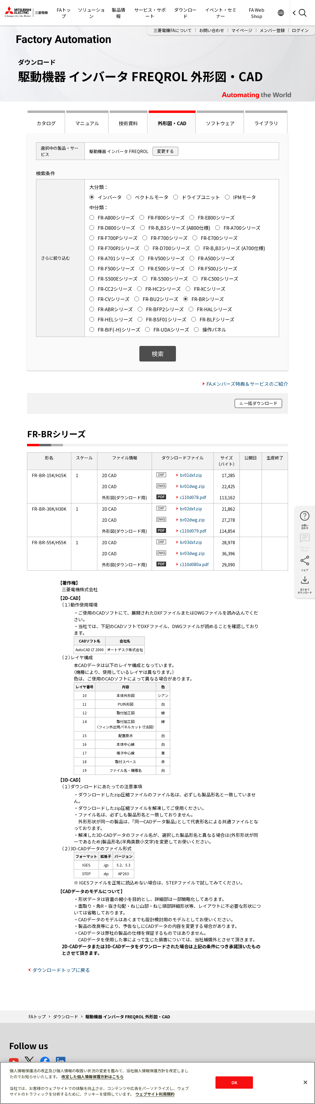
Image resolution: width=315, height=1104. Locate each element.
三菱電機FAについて (172, 30)
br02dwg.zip (192, 520)
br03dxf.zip (191, 542)
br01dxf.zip (191, 475)
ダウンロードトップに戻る (61, 969)
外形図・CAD (172, 123)
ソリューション (91, 13)
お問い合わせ (211, 30)
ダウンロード (185, 13)
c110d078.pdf (193, 497)
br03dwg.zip (192, 553)
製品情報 (118, 13)
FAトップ (64, 13)
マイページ (241, 30)
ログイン (300, 30)
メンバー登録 (272, 30)
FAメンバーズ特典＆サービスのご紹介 (247, 383)
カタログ (46, 123)
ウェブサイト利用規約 (154, 1094)
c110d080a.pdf (194, 564)
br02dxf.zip (191, 509)
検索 (158, 353)
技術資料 (128, 123)
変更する (165, 151)
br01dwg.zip (192, 486)
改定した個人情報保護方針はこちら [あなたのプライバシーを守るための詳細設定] (92, 1076)
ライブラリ (266, 123)
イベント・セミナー (220, 13)
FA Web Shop (256, 13)
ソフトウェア (220, 123)
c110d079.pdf (193, 531)
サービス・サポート (150, 13)
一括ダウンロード (261, 403)
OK (234, 1082)
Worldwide (281, 12)
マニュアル (87, 123)
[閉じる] (305, 1082)
